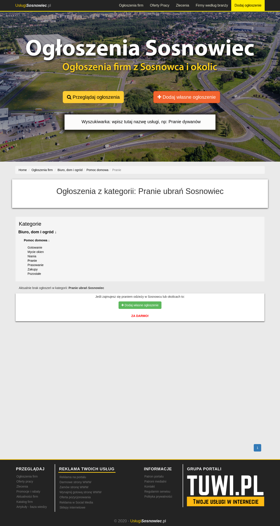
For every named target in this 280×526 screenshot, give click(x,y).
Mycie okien (36, 252)
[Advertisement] (140, 344)
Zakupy (33, 269)
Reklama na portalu (73, 477)
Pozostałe (34, 273)
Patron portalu (154, 476)
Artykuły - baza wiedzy (31, 507)
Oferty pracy (24, 481)
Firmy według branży (212, 5)
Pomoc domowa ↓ (37, 240)
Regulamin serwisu (157, 491)
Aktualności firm (27, 496)
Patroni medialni (155, 481)
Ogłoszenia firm (131, 5)
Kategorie (30, 224)
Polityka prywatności (158, 496)
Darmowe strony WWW (75, 482)
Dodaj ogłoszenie (247, 5)
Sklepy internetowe (72, 507)
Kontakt (149, 486)
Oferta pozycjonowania (75, 497)
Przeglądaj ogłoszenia (93, 97)
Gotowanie (35, 247)
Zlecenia (182, 5)
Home (23, 170)
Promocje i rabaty (28, 491)
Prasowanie (36, 265)
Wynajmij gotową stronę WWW (81, 492)
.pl (33, 5)
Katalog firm (24, 502)
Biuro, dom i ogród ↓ (37, 232)
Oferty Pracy (159, 5)
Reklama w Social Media (76, 502)
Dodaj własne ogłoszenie (187, 97)
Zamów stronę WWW (74, 487)
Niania (32, 256)
